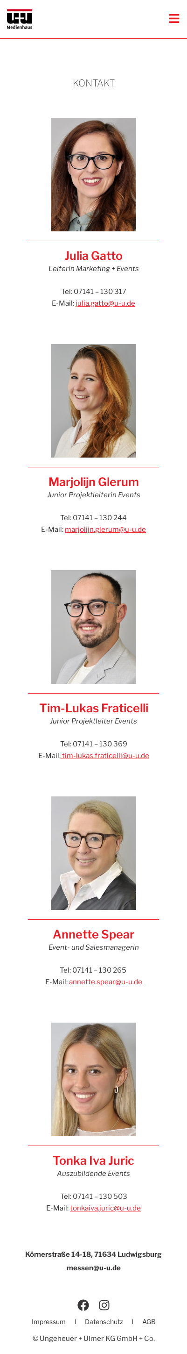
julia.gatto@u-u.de (105, 303)
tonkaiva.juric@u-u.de (105, 1208)
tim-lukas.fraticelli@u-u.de (105, 756)
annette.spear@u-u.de (105, 982)
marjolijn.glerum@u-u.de (105, 529)
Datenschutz (104, 1321)
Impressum (49, 1321)
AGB (149, 1321)
